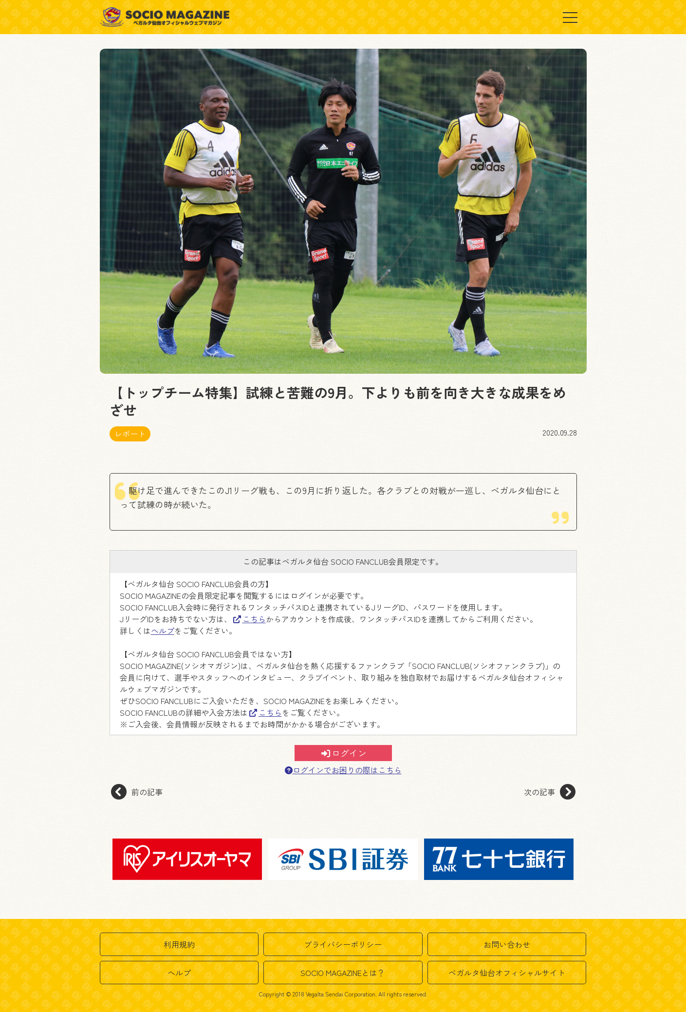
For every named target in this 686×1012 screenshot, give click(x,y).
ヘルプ (162, 630)
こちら (249, 619)
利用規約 (179, 944)
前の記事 (137, 792)
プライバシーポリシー (343, 944)
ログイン (344, 752)
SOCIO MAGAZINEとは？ (342, 972)
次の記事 (549, 792)
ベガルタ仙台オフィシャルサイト (506, 972)
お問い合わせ (506, 944)
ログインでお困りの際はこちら (343, 770)
